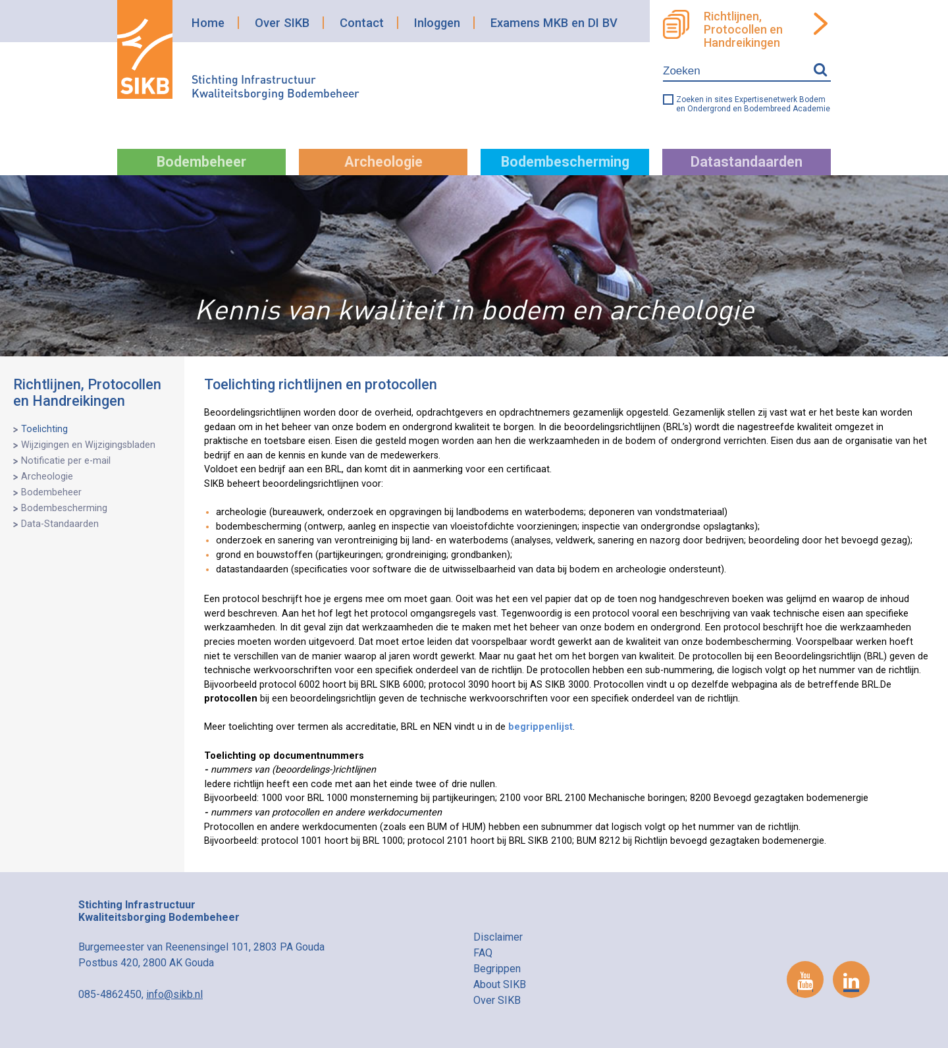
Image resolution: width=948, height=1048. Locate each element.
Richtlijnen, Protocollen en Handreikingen (743, 29)
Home (208, 23)
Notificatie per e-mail (66, 460)
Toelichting (44, 429)
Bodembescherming (565, 161)
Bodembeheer (201, 161)
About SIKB (499, 984)
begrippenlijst (540, 726)
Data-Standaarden (60, 524)
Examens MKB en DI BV (554, 23)
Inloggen (437, 23)
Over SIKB (282, 23)
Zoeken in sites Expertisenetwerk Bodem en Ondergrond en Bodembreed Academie (753, 104)
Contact (362, 23)
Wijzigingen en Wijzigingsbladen (88, 445)
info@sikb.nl (174, 994)
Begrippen (497, 968)
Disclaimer (498, 937)
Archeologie (383, 161)
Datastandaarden (747, 161)
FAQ (482, 953)
